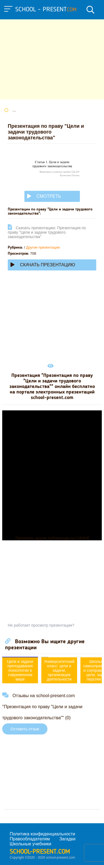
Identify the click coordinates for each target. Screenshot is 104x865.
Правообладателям (30, 839)
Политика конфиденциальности (42, 834)
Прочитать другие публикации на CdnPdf (52, 538)
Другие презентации (43, 247)
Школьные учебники (30, 843)
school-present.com (40, 852)
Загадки (67, 839)
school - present (46, 9)
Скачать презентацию (43, 264)
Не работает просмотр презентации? (41, 625)
